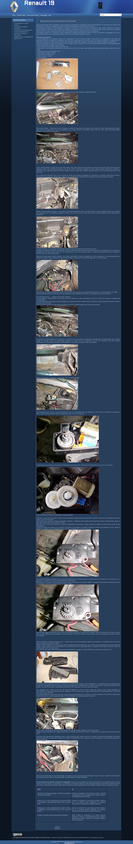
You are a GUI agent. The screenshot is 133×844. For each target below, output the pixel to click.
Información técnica (33, 15)
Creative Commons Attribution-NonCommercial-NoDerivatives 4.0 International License (77, 837)
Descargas (44, 15)
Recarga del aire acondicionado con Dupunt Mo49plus (71, 777)
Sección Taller (21, 15)
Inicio (13, 15)
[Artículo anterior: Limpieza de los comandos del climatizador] (57, 827)
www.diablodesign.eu (69, 842)
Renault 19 (39, 3)
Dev (50, 15)
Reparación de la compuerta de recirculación (58, 21)
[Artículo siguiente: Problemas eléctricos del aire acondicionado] (57, 828)
